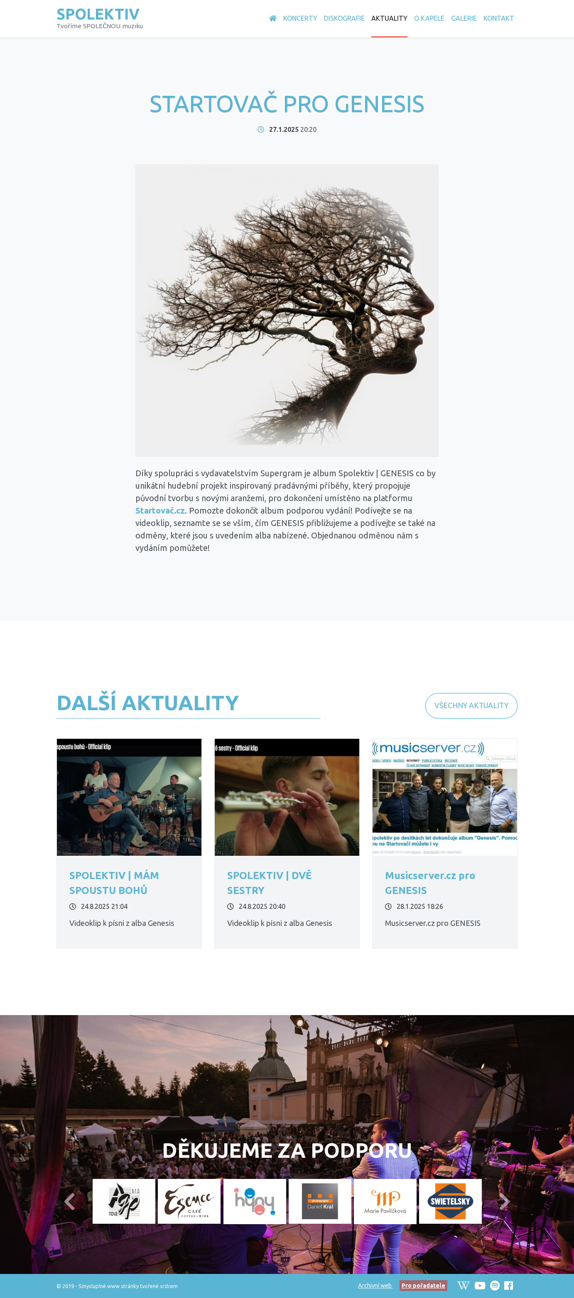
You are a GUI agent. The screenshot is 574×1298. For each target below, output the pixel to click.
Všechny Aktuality (471, 705)
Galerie (464, 18)
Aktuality (389, 18)
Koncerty (300, 18)
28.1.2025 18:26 (414, 906)
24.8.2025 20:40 (256, 906)
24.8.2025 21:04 (98, 906)
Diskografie (344, 18)
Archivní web (375, 1285)
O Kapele (429, 18)
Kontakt (498, 18)
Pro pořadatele (423, 1285)
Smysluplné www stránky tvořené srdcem (128, 1286)
